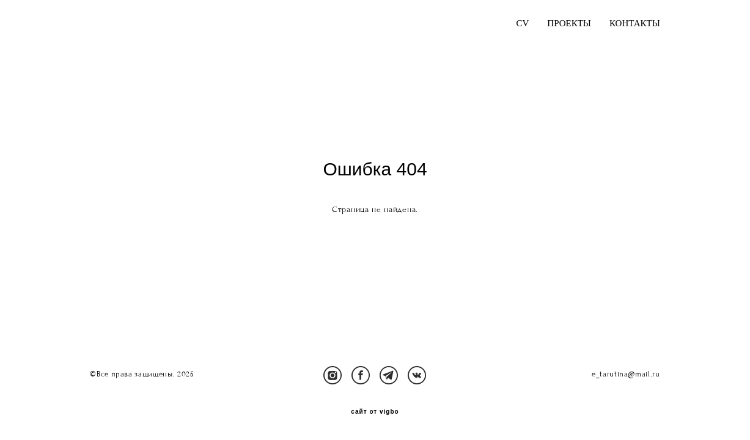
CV (522, 23)
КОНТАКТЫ (634, 23)
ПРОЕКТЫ (569, 23)
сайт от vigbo (375, 412)
